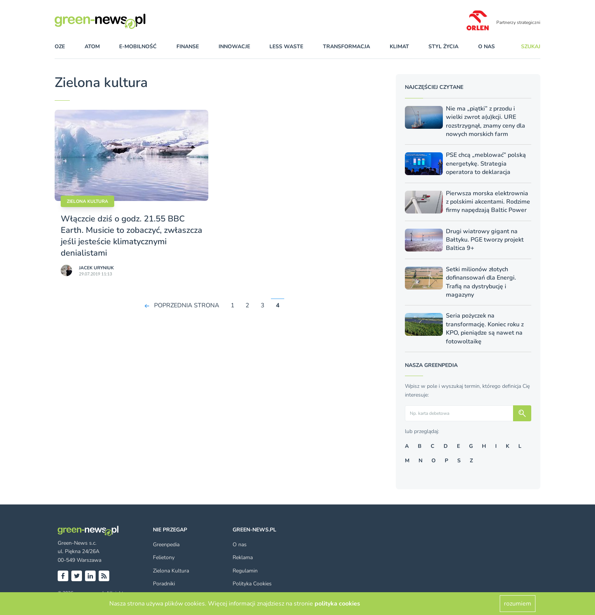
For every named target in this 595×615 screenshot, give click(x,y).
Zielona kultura (87, 201)
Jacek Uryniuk (96, 268)
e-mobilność (138, 46)
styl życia (443, 46)
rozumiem (517, 603)
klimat (399, 46)
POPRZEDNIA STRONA (186, 305)
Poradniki (164, 583)
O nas (486, 46)
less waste (286, 46)
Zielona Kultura (171, 570)
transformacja (346, 46)
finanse (187, 46)
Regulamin (245, 570)
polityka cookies (337, 603)
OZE (60, 46)
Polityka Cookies (252, 583)
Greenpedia (166, 544)
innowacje (234, 46)
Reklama (243, 557)
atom (92, 46)
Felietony (164, 557)
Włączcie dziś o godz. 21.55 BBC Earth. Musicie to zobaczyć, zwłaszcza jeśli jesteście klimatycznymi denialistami (131, 236)
